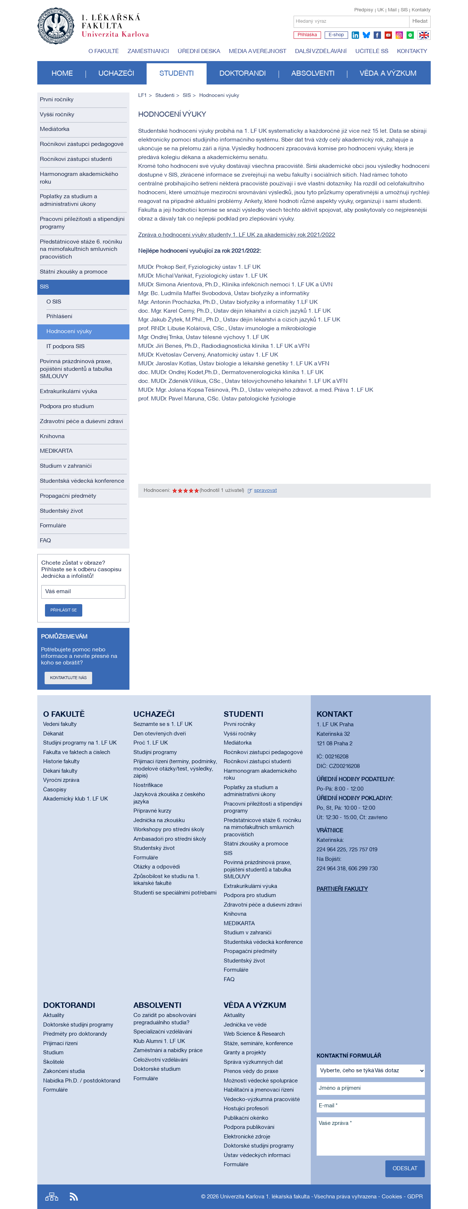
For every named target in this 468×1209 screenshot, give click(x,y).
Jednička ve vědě (245, 1025)
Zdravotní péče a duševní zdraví (81, 421)
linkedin (355, 35)
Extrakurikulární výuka (68, 391)
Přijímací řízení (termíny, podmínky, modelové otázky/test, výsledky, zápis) (175, 769)
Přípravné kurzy (152, 811)
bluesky (366, 35)
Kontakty (421, 10)
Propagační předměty (68, 496)
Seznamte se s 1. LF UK (162, 724)
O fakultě (103, 51)
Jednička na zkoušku (159, 820)
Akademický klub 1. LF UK (75, 799)
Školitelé (53, 1062)
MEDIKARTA (56, 451)
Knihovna (52, 436)
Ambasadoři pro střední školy (169, 839)
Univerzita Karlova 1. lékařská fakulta (265, 1196)
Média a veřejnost (257, 51)
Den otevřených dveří (159, 734)
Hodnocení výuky (69, 331)
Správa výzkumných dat (253, 1062)
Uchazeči (116, 74)
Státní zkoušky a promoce (73, 272)
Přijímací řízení (60, 1043)
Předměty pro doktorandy (75, 1034)
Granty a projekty (245, 1052)
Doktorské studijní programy (78, 1025)
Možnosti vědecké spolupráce (261, 1081)
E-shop (336, 35)
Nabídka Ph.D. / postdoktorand (81, 1081)
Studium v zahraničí (66, 466)
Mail (392, 10)
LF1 (142, 95)
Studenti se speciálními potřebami (174, 893)
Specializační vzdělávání (162, 1032)
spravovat (265, 490)
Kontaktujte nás (68, 678)
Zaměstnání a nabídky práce (168, 1050)
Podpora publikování (249, 1127)
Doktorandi (242, 74)
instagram (399, 35)
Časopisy (55, 789)
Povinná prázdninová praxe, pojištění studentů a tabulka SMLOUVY (76, 369)
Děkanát (53, 734)
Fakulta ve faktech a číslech (76, 752)
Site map (51, 1197)
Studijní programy (155, 752)
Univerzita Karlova (121, 38)
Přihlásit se (63, 610)
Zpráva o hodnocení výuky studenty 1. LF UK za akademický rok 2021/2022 (236, 235)
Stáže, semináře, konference (258, 1043)
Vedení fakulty (60, 724)
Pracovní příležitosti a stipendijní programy (82, 223)
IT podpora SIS (65, 346)
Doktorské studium (157, 1069)
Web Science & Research (254, 1034)
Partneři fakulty (342, 889)
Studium (53, 1052)
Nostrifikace (148, 785)
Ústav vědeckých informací (257, 1155)
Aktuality (53, 1015)
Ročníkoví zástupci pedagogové (82, 144)
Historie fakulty (61, 761)
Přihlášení (59, 316)
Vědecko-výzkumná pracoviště (262, 1099)
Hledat (419, 21)
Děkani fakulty (60, 771)
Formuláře (53, 525)
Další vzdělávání (321, 51)
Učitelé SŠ (371, 51)
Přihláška (307, 35)
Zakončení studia (64, 1071)
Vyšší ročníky (57, 114)
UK (380, 10)
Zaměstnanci (148, 51)
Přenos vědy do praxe (251, 1071)
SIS (404, 10)
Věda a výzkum (388, 74)
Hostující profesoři (246, 1108)
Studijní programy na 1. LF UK (80, 743)
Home (62, 74)
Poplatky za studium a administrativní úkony (68, 200)
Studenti (176, 74)
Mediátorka (54, 129)
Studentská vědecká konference (82, 481)
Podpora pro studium (67, 406)
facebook (377, 35)
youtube (388, 35)
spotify (410, 35)
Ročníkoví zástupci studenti (76, 159)
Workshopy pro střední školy (168, 829)
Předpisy (363, 10)
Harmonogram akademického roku (79, 178)
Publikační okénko (246, 1118)
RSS (74, 1197)
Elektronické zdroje (247, 1137)
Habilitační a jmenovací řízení (259, 1090)
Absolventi (313, 74)
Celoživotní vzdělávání (160, 1060)
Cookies (392, 1196)
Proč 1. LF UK (150, 743)
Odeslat (405, 1168)
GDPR (415, 1196)
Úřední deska (199, 51)
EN (422, 39)
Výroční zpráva (61, 780)
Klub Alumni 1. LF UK (159, 1041)
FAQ (45, 540)
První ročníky (56, 99)
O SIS (53, 302)
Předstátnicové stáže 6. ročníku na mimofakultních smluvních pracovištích (81, 250)
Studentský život (61, 511)
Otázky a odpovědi (156, 867)
